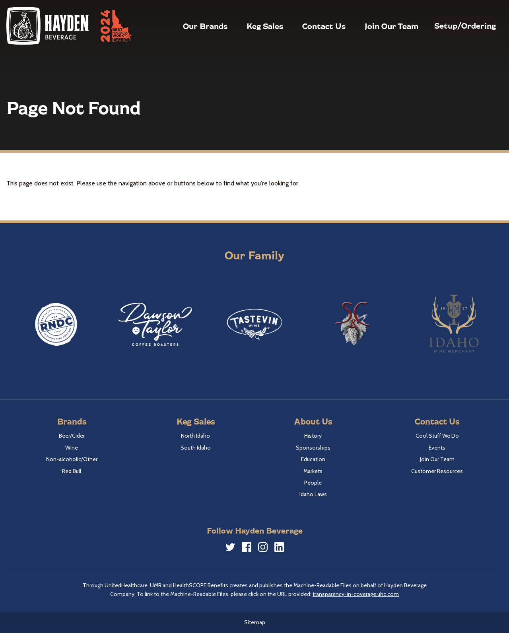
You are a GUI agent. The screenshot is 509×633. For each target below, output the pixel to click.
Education (313, 459)
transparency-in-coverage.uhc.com (356, 594)
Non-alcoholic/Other (71, 459)
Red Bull (71, 471)
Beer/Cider (72, 435)
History (313, 435)
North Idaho (195, 435)
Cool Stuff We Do (437, 435)
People (313, 482)
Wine (71, 447)
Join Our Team (373, 26)
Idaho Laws (313, 494)
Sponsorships (313, 447)
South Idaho (196, 447)
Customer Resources (437, 471)
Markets (312, 471)
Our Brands (186, 26)
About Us (313, 421)
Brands (71, 421)
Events (437, 447)
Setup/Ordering (456, 25)
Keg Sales (246, 26)
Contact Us (305, 26)
